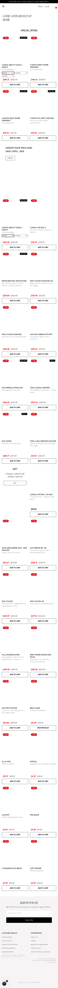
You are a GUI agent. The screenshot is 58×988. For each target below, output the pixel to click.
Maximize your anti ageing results (14, 337)
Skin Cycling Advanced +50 (41, 281)
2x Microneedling (8, 232)
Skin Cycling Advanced (12, 334)
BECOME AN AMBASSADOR (39, 944)
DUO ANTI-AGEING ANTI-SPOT (41, 334)
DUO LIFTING (6, 441)
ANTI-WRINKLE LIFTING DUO (12, 388)
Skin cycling (7, 601)
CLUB (47, 6)
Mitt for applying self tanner (12, 817)
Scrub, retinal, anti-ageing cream (42, 604)
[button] (4, 984)
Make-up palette (8, 764)
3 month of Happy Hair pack (42, 118)
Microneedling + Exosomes (11, 390)
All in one (6, 761)
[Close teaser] (7, 981)
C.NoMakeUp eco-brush (12, 868)
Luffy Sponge (35, 868)
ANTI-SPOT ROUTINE (9, 708)
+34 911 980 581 (7, 941)
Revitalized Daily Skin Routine (14, 281)
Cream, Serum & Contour (11, 552)
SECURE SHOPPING (8, 952)
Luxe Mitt (5, 815)
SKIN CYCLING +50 (37, 601)
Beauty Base (35, 708)
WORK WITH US (36, 948)
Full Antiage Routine (10, 655)
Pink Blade (34, 815)
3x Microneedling (8, 69)
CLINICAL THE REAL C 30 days (41, 495)
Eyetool (33, 761)
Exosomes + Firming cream (11, 443)
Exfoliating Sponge (36, 871)
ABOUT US (34, 937)
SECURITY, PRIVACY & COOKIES (40, 952)
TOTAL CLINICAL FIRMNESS (40, 388)
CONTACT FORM (7, 937)
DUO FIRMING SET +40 (38, 548)
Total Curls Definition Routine (43, 441)
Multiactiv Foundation (38, 710)
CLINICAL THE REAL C (38, 228)
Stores (33, 941)
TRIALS (40, 6)
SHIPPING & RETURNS (8, 948)
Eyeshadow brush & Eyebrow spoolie (43, 764)
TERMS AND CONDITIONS (10, 944)
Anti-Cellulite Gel (36, 69)
